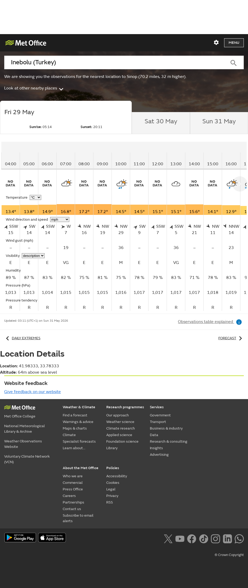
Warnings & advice (78, 422)
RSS (109, 502)
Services (157, 407)
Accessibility (116, 476)
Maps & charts (75, 428)
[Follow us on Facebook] (191, 538)
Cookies (112, 482)
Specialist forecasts (79, 441)
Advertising (159, 454)
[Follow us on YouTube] (179, 538)
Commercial (73, 482)
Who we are (73, 476)
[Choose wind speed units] (59, 219)
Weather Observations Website (23, 444)
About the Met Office (80, 468)
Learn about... (74, 448)
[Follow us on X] (168, 538)
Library (112, 448)
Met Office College (19, 416)
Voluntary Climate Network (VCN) (27, 459)
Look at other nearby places (34, 88)
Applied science (119, 435)
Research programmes (125, 407)
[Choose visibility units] (33, 255)
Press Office (73, 489)
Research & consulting (168, 441)
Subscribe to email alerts (78, 518)
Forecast (231, 338)
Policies (112, 468)
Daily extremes (22, 338)
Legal (110, 489)
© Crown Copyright (229, 555)
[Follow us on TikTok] (203, 538)
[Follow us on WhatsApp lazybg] (239, 538)
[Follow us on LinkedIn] (227, 538)
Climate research (120, 428)
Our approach (117, 415)
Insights (156, 448)
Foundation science (122, 441)
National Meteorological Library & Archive (24, 429)
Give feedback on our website (32, 391)
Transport (158, 422)
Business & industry (166, 428)
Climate (69, 435)
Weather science (120, 422)
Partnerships (73, 502)
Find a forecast (75, 415)
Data (154, 435)
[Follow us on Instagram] (215, 538)
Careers (69, 496)
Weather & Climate (79, 407)
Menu (234, 42)
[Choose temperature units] (35, 197)
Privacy (112, 496)
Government (160, 415)
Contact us (72, 509)
